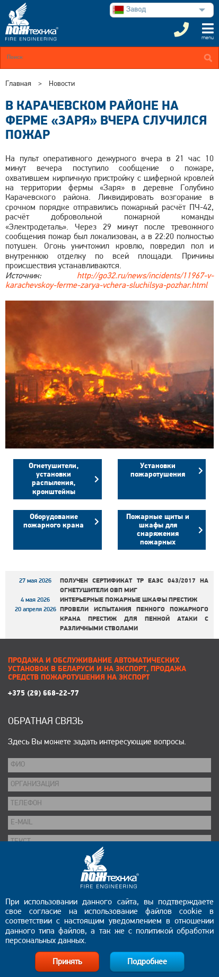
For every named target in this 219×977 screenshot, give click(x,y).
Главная (18, 84)
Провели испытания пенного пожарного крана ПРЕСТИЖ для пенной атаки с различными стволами (134, 619)
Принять (67, 962)
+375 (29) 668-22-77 (43, 694)
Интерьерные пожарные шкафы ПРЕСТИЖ (128, 600)
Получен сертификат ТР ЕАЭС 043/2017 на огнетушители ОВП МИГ (134, 586)
